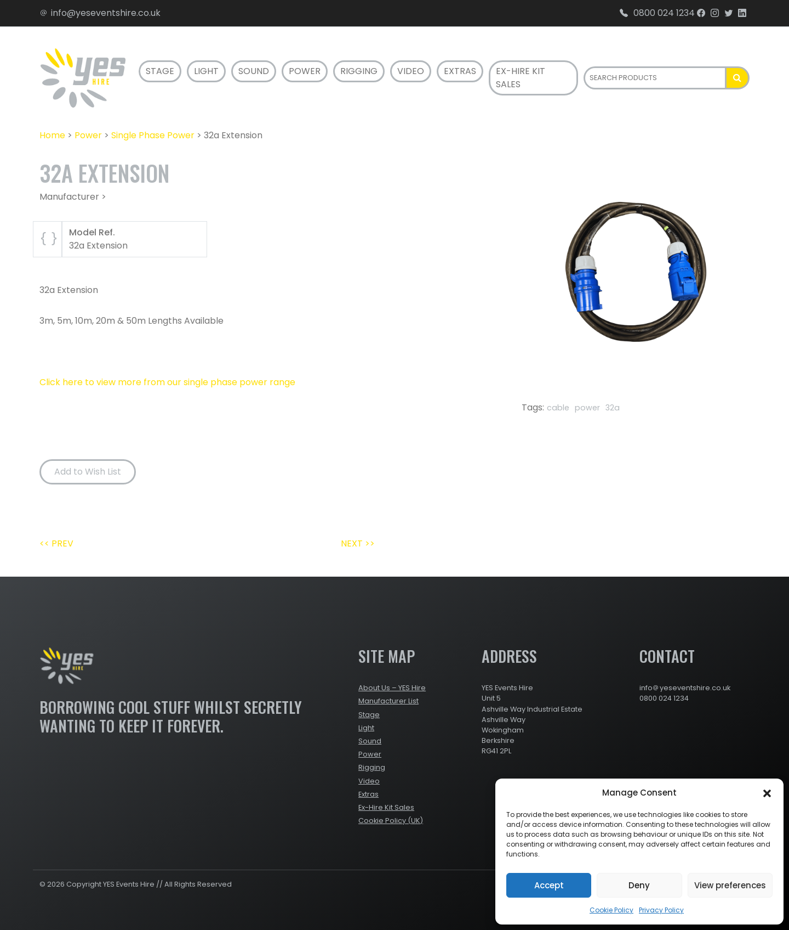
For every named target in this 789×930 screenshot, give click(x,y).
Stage (160, 71)
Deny (639, 885)
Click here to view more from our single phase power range (167, 382)
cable (558, 407)
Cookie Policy (611, 910)
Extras (460, 71)
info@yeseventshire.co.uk (100, 13)
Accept (549, 885)
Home (52, 135)
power (587, 407)
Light (206, 71)
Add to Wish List (87, 471)
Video (410, 71)
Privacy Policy (661, 910)
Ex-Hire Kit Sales (520, 78)
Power (305, 71)
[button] (767, 792)
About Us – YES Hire (392, 687)
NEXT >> (358, 543)
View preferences (730, 885)
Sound (253, 71)
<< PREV (56, 543)
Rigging (359, 71)
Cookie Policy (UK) (390, 820)
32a (612, 407)
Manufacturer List (388, 701)
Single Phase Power (153, 135)
